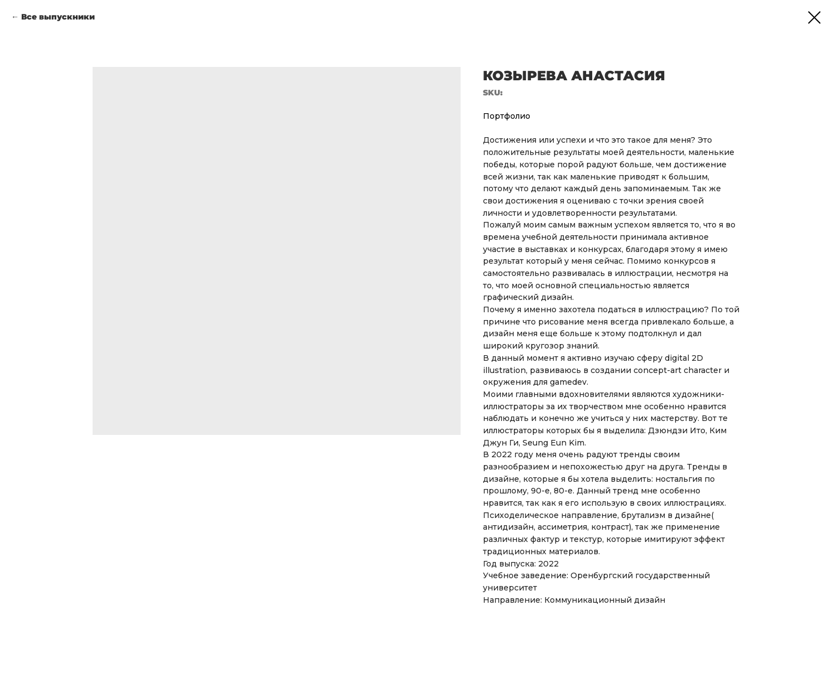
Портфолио (506, 116)
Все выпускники (58, 17)
